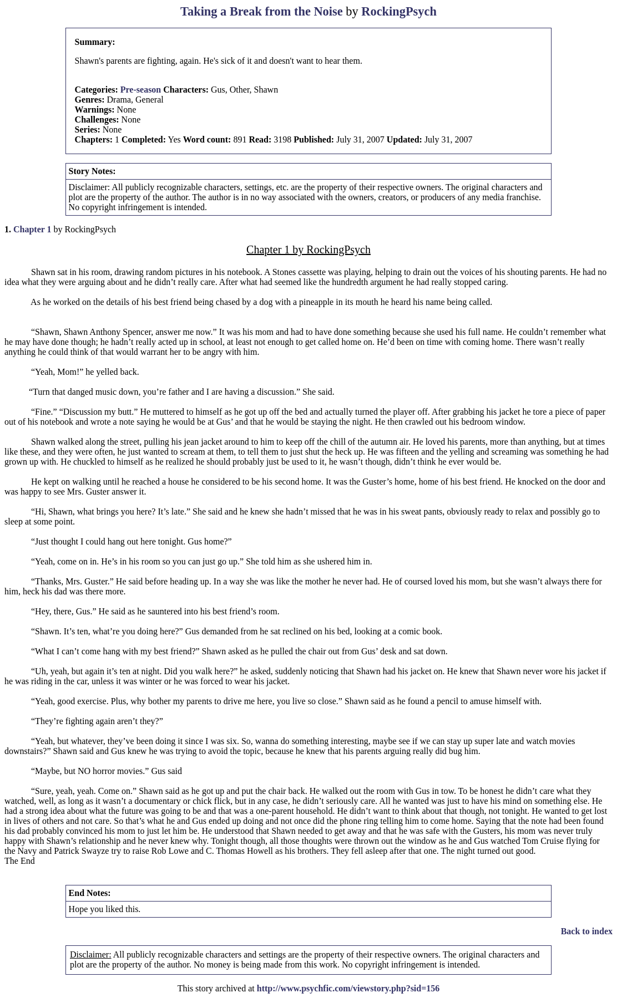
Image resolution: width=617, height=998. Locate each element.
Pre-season (140, 89)
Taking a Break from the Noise (261, 11)
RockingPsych (399, 11)
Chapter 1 (32, 229)
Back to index (587, 931)
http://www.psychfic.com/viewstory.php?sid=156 (348, 988)
